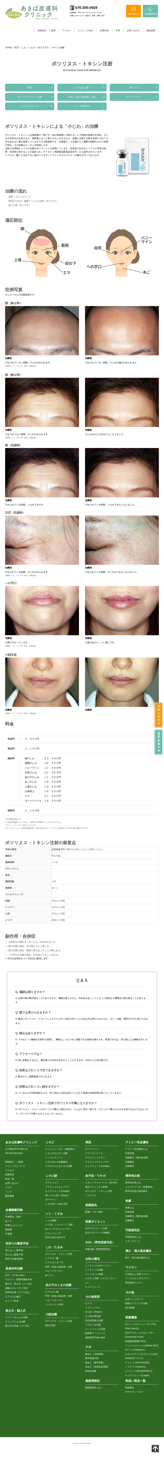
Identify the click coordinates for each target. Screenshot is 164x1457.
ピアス (88, 1303)
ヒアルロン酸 (82, 87)
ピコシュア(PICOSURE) (137, 1362)
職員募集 (151, 30)
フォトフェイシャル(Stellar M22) (141, 1345)
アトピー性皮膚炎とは (136, 1149)
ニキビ (49, 1142)
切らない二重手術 (14, 1250)
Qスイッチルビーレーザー (58, 1229)
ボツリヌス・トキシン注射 (58, 1254)
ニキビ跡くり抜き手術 (56, 1204)
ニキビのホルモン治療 (56, 1153)
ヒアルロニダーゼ (29, 107)
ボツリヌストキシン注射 (29, 97)
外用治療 (129, 1153)
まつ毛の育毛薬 (93, 1316)
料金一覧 (9, 1179)
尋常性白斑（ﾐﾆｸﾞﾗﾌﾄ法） (18, 1292)
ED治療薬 (130, 1307)
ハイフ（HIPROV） (82, 107)
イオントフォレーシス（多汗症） (102, 1182)
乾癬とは (129, 1207)
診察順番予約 (58, 851)
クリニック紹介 (85, 30)
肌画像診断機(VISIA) (135, 1341)
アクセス (66, 30)
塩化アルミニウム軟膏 (96, 1187)
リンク (8, 1191)
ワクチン (131, 1267)
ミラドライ (90, 1195)
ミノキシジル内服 (94, 1270)
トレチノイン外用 (54, 1304)
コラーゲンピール (94, 1153)
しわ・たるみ (28, 47)
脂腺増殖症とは (93, 1387)
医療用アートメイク (95, 1333)
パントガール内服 (94, 1274)
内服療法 (129, 1162)
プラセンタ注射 (93, 1325)
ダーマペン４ (91, 1149)
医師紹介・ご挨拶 (47, 30)
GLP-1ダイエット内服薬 (97, 1232)
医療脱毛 (91, 1205)
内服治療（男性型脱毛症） (98, 1249)
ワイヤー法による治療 (16, 1317)
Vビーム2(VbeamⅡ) (135, 1350)
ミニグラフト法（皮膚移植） (139, 1187)
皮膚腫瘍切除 (14, 1210)
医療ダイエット (95, 1221)
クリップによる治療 (15, 1321)
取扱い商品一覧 (135, 1381)
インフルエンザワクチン (137, 1278)
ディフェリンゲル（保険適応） (61, 1149)
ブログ (8, 1187)
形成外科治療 (14, 1268)
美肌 (88, 1142)
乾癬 (128, 1201)
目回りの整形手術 (17, 1243)
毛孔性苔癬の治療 (94, 1320)
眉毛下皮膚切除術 (14, 1259)
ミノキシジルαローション (98, 1265)
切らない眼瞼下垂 (14, 1254)
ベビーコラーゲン (54, 1271)
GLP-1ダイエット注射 (96, 1228)
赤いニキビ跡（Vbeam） (57, 1195)
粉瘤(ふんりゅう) (13, 1225)
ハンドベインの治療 (95, 1329)
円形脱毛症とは (133, 1237)
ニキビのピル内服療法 (56, 1162)
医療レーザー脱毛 (94, 1212)
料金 (29, 87)
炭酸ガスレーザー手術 (16, 1288)
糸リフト (134, 87)
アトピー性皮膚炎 (136, 1142)
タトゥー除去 (12, 1301)
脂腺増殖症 (92, 1381)
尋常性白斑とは (133, 1182)
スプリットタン (93, 1307)
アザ (88, 1347)
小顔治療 (51, 1314)
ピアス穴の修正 (13, 1296)
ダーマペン (50, 1199)
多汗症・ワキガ (95, 1176)
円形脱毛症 (132, 1230)
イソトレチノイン (54, 1157)
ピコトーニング (53, 1233)
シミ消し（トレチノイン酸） (59, 1224)
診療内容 (104, 30)
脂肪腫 (8, 1229)
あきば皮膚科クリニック (21, 1142)
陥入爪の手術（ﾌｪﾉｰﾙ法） (18, 1326)
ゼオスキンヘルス (134, 1392)
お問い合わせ (133, 30)
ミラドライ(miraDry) (135, 1367)
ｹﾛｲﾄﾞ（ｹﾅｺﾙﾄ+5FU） (15, 1275)
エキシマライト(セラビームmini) (141, 1354)
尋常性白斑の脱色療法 (136, 1191)
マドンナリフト (134, 97)
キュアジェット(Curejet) (57, 1191)
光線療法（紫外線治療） (137, 1157)
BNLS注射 (50, 1325)
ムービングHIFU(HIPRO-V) (138, 1371)
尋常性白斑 (132, 1176)
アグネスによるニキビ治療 (58, 1166)
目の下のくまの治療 (58, 1285)
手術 (117, 30)
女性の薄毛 (92, 1258)
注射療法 (129, 1166)
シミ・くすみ (54, 1213)
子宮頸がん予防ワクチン (137, 1274)
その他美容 (92, 1296)
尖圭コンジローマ (134, 1299)
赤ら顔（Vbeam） (94, 1312)
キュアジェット (93, 1287)
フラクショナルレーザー (57, 1187)
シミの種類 (50, 1220)
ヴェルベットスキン (95, 1157)
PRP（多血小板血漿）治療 (82, 97)
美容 (16, 47)
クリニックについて (15, 1166)
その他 (129, 1292)
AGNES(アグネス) (134, 1358)
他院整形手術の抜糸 (95, 1337)
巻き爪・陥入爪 (15, 1310)
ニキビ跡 (51, 1176)
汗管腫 (8, 1234)
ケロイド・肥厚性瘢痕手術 (18, 1279)
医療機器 (131, 1317)
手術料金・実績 (13, 1216)
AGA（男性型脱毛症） (100, 1242)
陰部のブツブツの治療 (136, 1303)
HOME (8, 47)
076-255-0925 (16, 1153)
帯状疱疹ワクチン (134, 1282)
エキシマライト (133, 1241)
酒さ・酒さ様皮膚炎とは (137, 1257)
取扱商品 (129, 1387)
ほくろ (8, 1221)
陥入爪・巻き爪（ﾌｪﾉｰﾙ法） (19, 1283)
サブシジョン (52, 1182)
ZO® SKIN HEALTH (55, 1237)
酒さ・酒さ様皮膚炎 (138, 1251)
